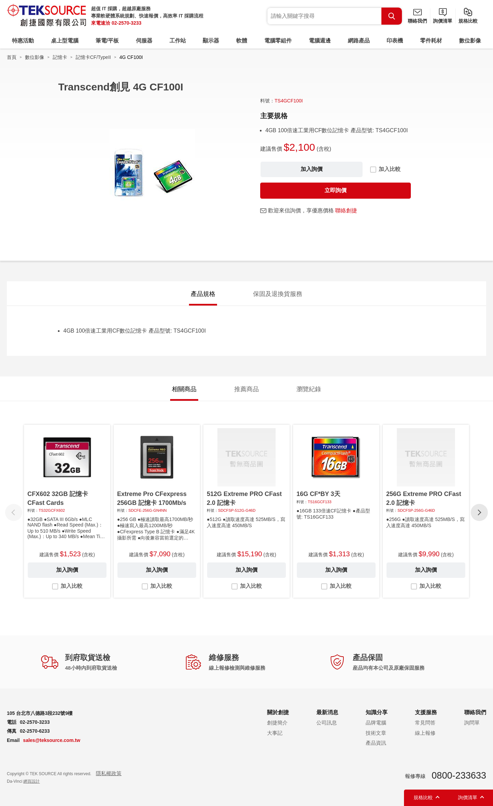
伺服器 (144, 41)
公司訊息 (326, 723)
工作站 (177, 41)
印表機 (395, 41)
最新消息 (327, 712)
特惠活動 (23, 41)
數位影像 (470, 41)
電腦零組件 (278, 41)
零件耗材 (431, 41)
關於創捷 (278, 712)
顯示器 (211, 41)
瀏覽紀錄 (308, 389)
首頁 (11, 57)
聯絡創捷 (346, 210)
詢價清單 (442, 21)
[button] (479, 512)
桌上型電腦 (64, 41)
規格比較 (468, 21)
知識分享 (377, 712)
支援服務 (426, 712)
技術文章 (376, 733)
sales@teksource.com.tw (51, 740)
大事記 (274, 733)
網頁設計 (31, 781)
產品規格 (203, 293)
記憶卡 (60, 57)
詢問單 (472, 723)
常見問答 (425, 723)
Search (391, 16)
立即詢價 (335, 190)
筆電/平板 (107, 41)
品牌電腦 (376, 723)
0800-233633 (459, 775)
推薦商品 (246, 389)
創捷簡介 (277, 723)
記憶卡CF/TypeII (93, 57)
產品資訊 (376, 743)
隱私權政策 (109, 773)
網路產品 (359, 41)
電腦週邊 (320, 41)
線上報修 (425, 733)
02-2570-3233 (126, 23)
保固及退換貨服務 (277, 293)
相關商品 (184, 389)
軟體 (241, 41)
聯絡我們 (417, 21)
